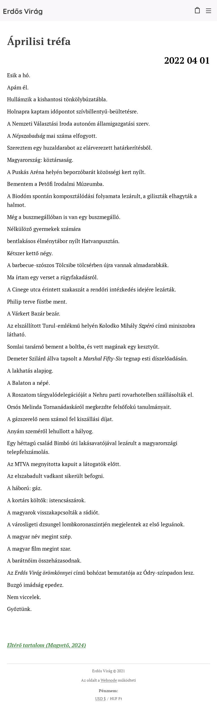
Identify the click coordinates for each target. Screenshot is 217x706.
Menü (208, 10)
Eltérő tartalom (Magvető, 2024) (46, 645)
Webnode (109, 680)
